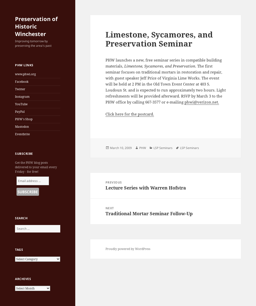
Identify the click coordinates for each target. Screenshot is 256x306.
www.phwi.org (25, 74)
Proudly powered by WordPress (128, 249)
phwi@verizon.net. (201, 102)
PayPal (20, 112)
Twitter (20, 89)
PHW (142, 148)
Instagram (22, 96)
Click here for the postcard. (130, 114)
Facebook (21, 82)
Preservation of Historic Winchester (36, 26)
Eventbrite (22, 134)
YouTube (21, 104)
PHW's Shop (23, 119)
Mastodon (22, 126)
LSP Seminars (163, 148)
